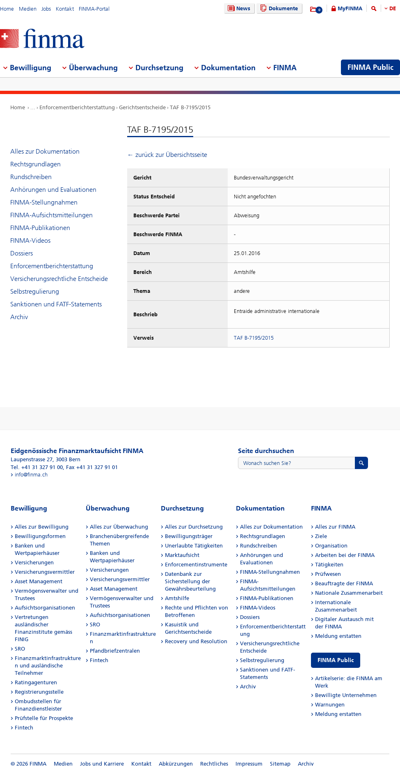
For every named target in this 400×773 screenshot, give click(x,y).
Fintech (24, 728)
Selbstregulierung (34, 291)
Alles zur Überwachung (119, 527)
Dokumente (278, 8)
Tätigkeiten (329, 564)
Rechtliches (214, 764)
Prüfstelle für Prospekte (44, 718)
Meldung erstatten (338, 636)
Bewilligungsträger (189, 536)
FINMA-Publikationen (40, 228)
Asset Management (38, 581)
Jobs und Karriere (102, 764)
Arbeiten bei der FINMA (345, 555)
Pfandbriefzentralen (115, 651)
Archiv (19, 317)
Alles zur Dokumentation (45, 151)
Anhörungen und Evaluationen (53, 189)
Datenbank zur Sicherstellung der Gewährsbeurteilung (190, 581)
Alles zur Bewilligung (42, 527)
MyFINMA (350, 8)
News (238, 8)
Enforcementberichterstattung (77, 107)
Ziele (321, 536)
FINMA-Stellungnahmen (44, 202)
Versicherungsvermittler (45, 572)
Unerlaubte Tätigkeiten (194, 546)
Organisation (331, 546)
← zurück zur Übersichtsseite (167, 155)
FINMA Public (336, 660)
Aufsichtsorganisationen (45, 608)
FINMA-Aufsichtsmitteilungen (51, 215)
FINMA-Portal (94, 9)
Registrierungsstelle (39, 692)
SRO (20, 649)
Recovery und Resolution (196, 641)
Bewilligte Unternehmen (346, 695)
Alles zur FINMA (335, 527)
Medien (28, 9)
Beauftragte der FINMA (344, 583)
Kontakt (65, 9)
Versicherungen (34, 562)
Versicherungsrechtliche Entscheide (59, 279)
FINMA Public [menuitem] (370, 67)
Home (7, 9)
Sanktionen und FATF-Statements (56, 304)
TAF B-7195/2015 (190, 107)
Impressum (249, 764)
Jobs (46, 9)
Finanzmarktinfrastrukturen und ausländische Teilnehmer (48, 665)
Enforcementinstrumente (196, 564)
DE (392, 8)
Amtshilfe (177, 598)
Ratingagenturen (36, 682)
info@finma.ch (31, 475)
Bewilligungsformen (40, 536)
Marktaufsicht (182, 555)
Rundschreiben (31, 177)
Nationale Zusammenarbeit (349, 593)
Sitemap (280, 764)
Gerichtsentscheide (142, 107)
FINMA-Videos (30, 240)
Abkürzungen (176, 764)
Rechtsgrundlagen (35, 164)
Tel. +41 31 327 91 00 (37, 467)
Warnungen (330, 705)
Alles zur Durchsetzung (194, 527)
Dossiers (21, 253)
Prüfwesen (328, 574)
